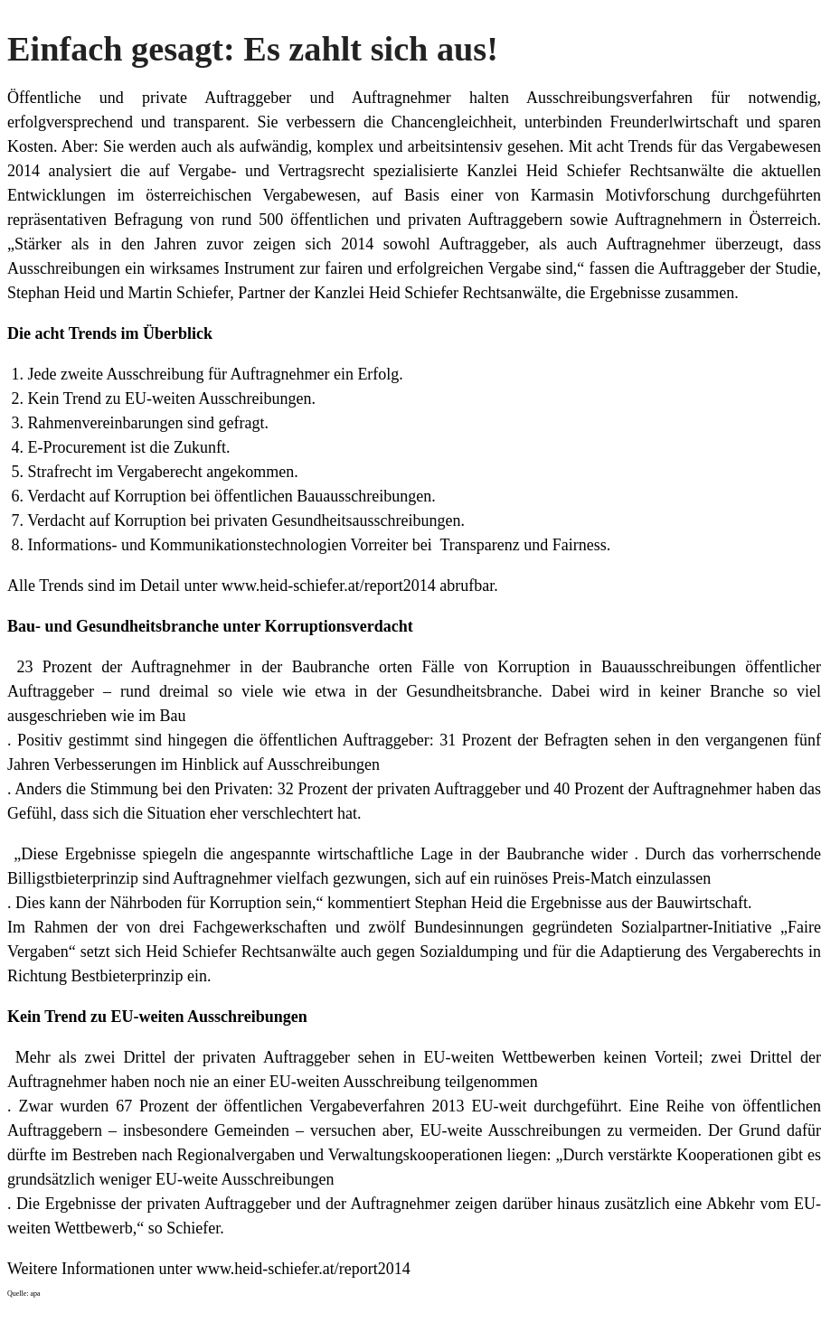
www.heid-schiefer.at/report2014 (329, 586)
